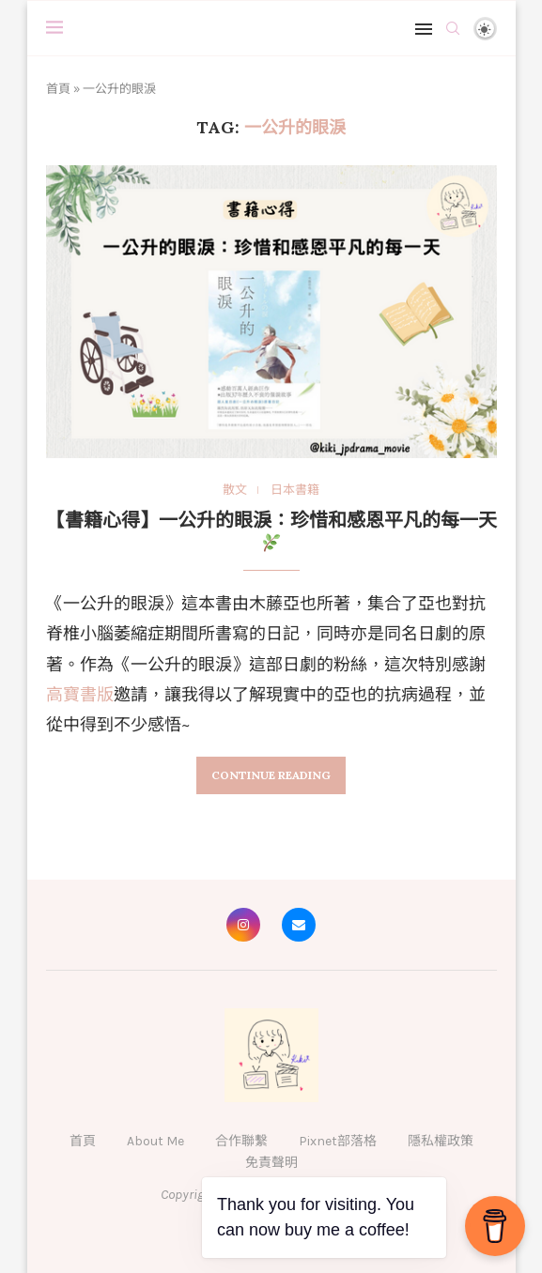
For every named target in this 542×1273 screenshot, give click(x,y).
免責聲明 (271, 1163)
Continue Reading (271, 775)
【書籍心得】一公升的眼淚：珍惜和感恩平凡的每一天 (271, 530)
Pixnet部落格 (338, 1141)
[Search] (452, 28)
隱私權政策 (440, 1141)
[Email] (299, 925)
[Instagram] (243, 925)
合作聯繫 (241, 1141)
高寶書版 (80, 694)
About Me (155, 1141)
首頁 (58, 89)
